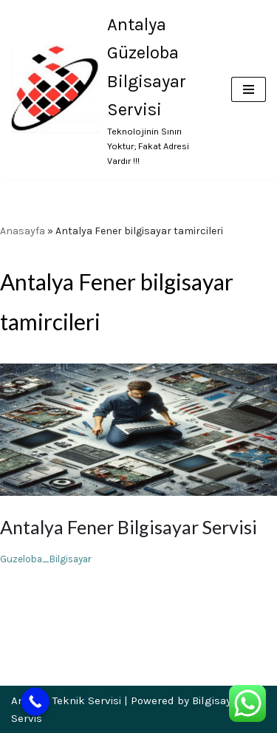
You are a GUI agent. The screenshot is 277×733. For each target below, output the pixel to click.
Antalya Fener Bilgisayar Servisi (128, 527)
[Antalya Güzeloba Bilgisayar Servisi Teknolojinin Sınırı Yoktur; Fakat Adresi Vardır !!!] (110, 89)
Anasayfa (22, 231)
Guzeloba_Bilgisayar (46, 559)
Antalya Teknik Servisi (66, 700)
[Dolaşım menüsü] (248, 89)
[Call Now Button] (35, 701)
